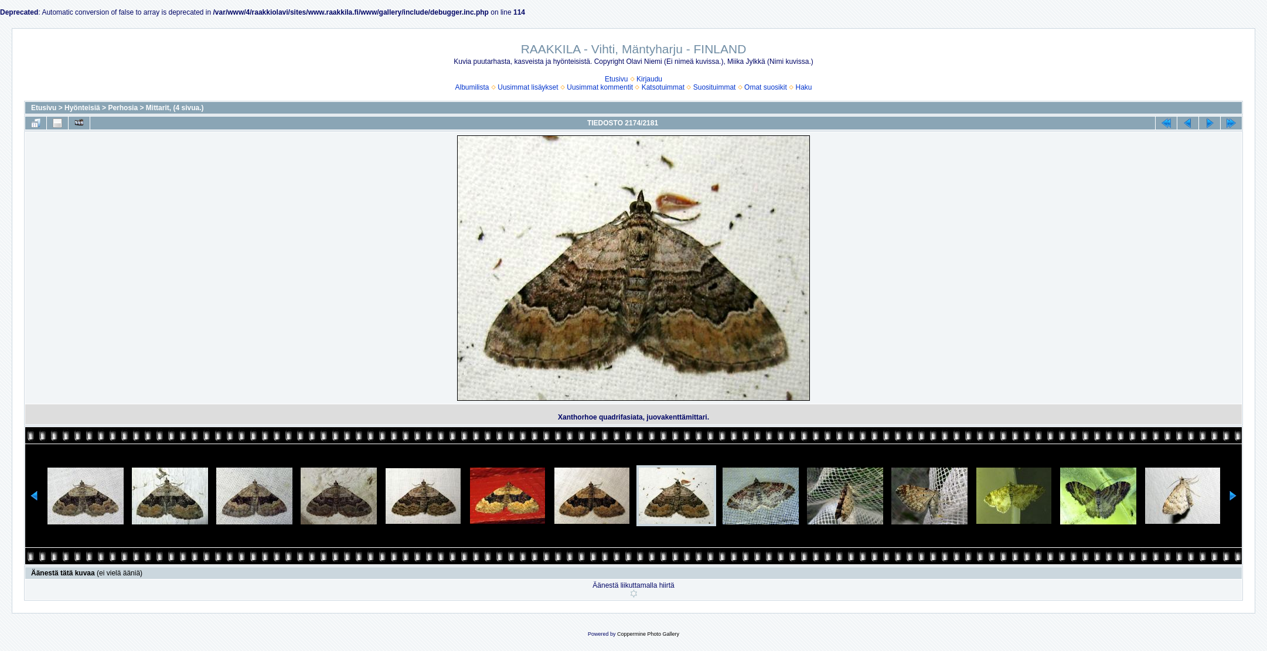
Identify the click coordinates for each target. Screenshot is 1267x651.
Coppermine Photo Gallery (648, 634)
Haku (803, 87)
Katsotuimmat (663, 87)
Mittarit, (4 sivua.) (175, 108)
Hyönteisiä (82, 108)
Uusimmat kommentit (600, 87)
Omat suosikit (765, 87)
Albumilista (472, 87)
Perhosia (123, 108)
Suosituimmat (714, 87)
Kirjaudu (649, 79)
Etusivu (616, 79)
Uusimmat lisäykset (528, 87)
